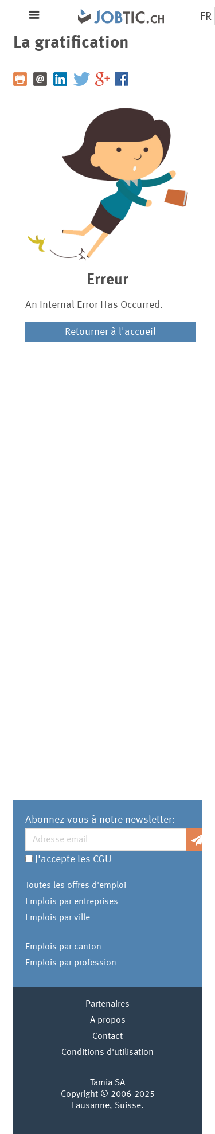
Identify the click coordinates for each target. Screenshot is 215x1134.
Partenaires (107, 1004)
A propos (108, 1020)
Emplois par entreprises (71, 901)
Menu (34, 15)
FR (206, 17)
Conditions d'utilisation (107, 1052)
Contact (107, 1036)
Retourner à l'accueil (110, 332)
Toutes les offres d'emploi (75, 885)
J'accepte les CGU (73, 859)
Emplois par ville (57, 917)
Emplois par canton (63, 947)
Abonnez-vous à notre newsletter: (100, 820)
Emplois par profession (70, 963)
